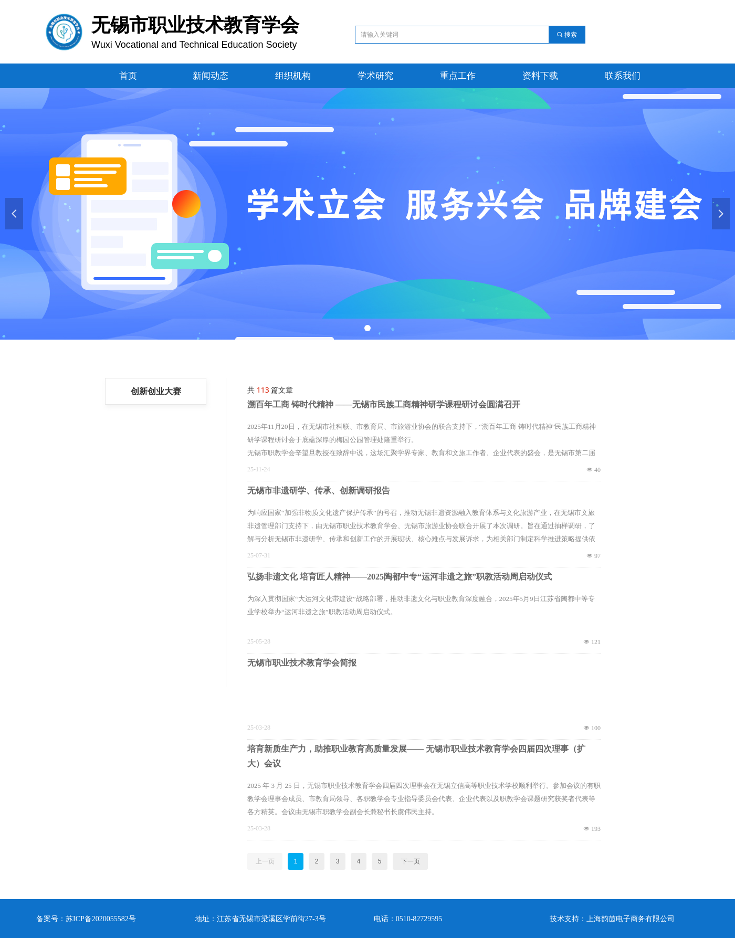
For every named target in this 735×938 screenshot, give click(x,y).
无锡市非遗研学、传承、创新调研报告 (318, 490)
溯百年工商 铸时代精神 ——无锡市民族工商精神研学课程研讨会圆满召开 (383, 404)
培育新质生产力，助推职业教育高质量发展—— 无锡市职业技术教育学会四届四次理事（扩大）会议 (416, 756)
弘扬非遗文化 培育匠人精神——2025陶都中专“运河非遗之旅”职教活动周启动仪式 (399, 576)
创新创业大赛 (156, 391)
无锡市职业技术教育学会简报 (301, 662)
